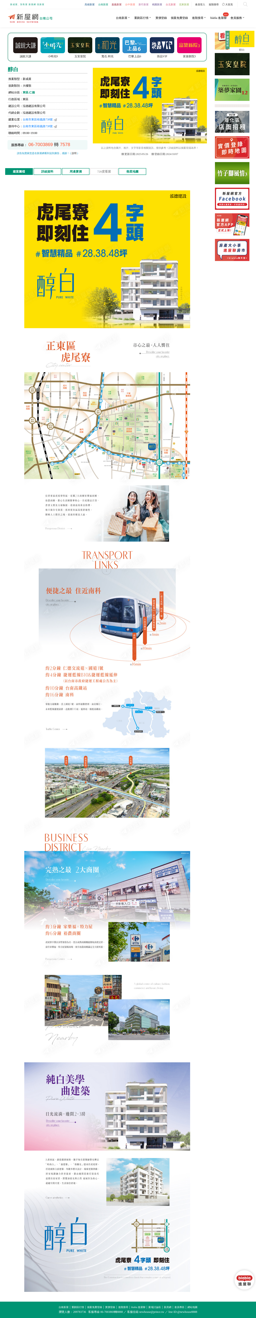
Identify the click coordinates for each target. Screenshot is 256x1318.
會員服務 (236, 17)
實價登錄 (161, 17)
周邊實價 (76, 171)
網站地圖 (192, 1307)
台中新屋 (130, 4)
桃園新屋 (157, 4)
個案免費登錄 (179, 17)
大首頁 (227, 4)
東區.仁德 (29, 92)
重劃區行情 (141, 17)
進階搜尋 (214, 4)
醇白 (242, 49)
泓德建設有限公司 (34, 105)
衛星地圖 (132, 171)
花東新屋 (184, 4)
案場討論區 (154, 1307)
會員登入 (200, 4)
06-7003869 (40, 144)
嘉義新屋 (117, 4)
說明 (74, 153)
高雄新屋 (90, 4)
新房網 (167, 1307)
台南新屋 (103, 4)
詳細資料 (47, 171)
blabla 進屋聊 (218, 17)
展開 (227, 41)
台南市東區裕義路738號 (38, 119)
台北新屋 (171, 4)
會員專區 (179, 1307)
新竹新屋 (144, 4)
